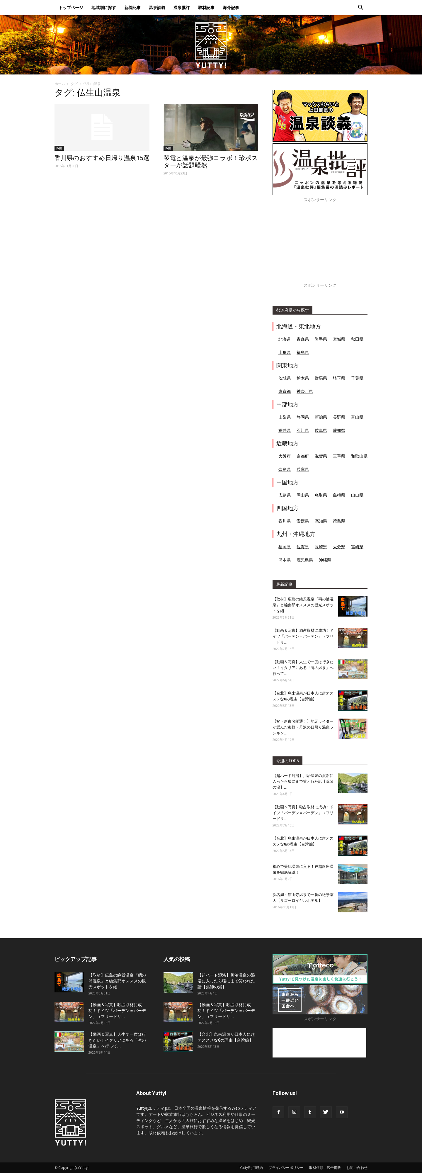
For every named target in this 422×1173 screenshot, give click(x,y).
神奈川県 (305, 391)
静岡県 (303, 417)
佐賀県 (303, 546)
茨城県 (284, 378)
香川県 (284, 521)
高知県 (321, 521)
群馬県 (321, 378)
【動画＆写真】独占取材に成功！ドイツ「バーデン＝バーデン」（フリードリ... (303, 636)
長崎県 (321, 546)
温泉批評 (181, 7)
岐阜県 (321, 430)
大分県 (339, 546)
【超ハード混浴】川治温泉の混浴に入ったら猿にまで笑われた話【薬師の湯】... (303, 781)
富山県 (357, 417)
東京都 (284, 391)
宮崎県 (357, 546)
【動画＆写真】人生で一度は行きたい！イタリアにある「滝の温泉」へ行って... (303, 668)
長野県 (339, 417)
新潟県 (321, 417)
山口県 (357, 495)
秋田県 (357, 339)
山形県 (284, 352)
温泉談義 (157, 7)
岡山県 (303, 495)
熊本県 (284, 560)
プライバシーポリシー (286, 1167)
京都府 (303, 456)
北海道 (284, 339)
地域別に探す (103, 7)
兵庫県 (303, 469)
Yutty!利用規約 (251, 1167)
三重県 (339, 456)
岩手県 (321, 339)
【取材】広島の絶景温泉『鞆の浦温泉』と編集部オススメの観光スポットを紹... (303, 605)
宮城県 (339, 339)
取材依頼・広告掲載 (325, 1167)
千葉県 (357, 378)
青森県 (303, 339)
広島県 (284, 495)
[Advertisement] (320, 245)
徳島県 (339, 521)
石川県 (303, 430)
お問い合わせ (356, 1167)
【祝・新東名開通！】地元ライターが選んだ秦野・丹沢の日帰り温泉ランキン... (303, 727)
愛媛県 (303, 521)
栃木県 (303, 378)
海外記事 (231, 7)
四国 (59, 148)
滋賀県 (321, 456)
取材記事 (206, 7)
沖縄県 (325, 560)
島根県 (339, 495)
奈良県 (284, 469)
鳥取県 (321, 495)
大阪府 (284, 456)
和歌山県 (359, 456)
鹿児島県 (305, 560)
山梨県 (284, 417)
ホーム (60, 83)
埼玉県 (339, 378)
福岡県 (284, 546)
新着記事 (132, 7)
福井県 (284, 430)
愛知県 (339, 430)
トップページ (71, 7)
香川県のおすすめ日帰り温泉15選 (102, 158)
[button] (360, 8)
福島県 (303, 352)
